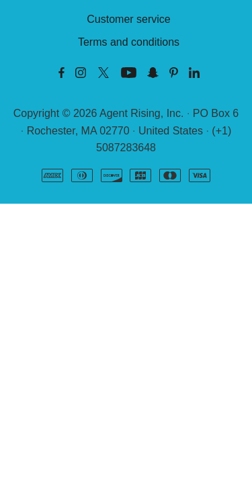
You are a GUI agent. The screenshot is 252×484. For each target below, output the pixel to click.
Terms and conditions (128, 42)
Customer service (128, 19)
